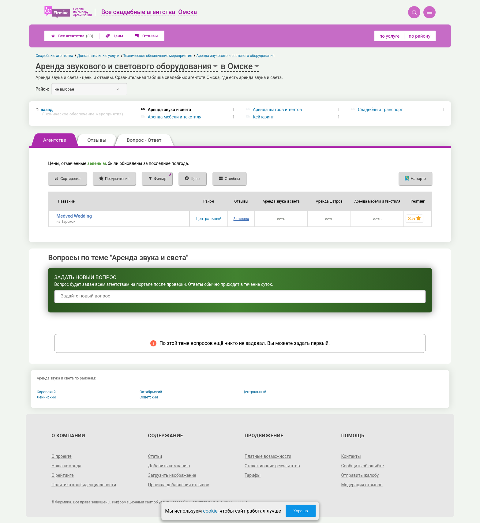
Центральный (208, 218)
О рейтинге (62, 475)
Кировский (46, 392)
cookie (210, 511)
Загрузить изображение (172, 475)
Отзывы (146, 36)
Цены (114, 36)
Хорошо (300, 511)
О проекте (61, 456)
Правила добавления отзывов (178, 484)
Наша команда (66, 465)
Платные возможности (268, 456)
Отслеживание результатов (272, 465)
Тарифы (253, 475)
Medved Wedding (74, 216)
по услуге (390, 36)
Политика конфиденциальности (83, 484)
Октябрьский (151, 392)
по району (419, 36)
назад (82, 111)
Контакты (351, 456)
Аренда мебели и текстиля (174, 117)
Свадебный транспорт (380, 109)
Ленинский (46, 397)
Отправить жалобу (360, 475)
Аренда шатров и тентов (277, 109)
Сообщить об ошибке (362, 465)
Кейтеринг (263, 117)
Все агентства (72, 36)
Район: (42, 89)
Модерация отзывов (361, 484)
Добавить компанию (169, 465)
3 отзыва (241, 219)
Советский (149, 397)
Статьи (155, 456)
